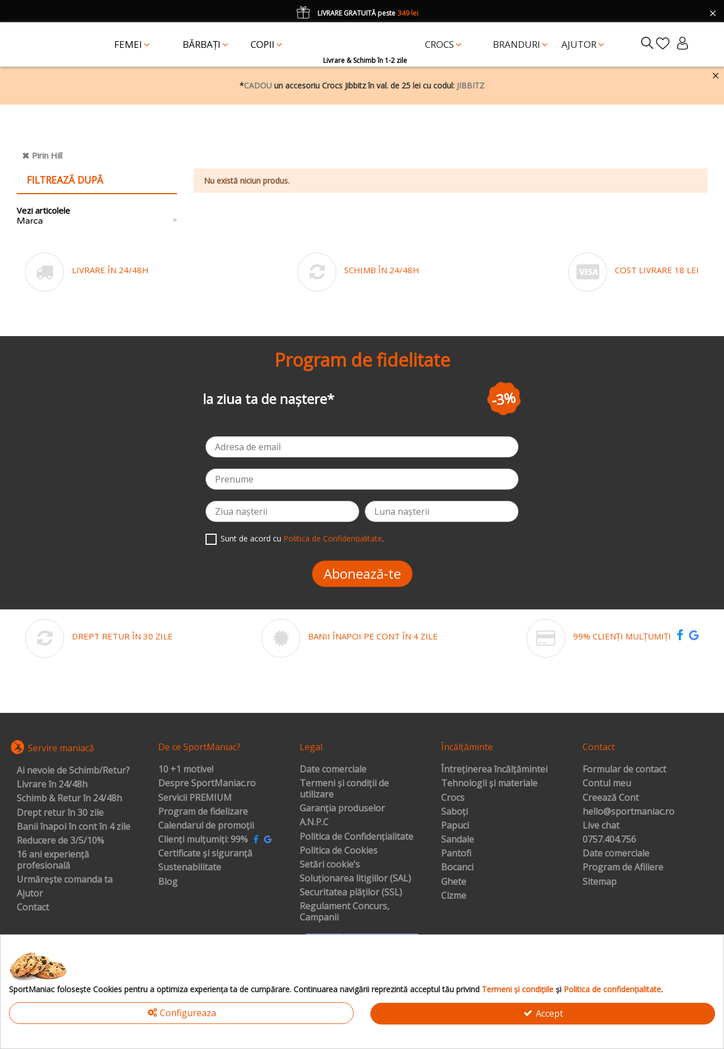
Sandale (457, 839)
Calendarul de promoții (206, 825)
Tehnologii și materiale (489, 783)
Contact (33, 907)
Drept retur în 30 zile (60, 813)
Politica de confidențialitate (612, 989)
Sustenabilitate (189, 867)
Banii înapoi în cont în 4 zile (73, 827)
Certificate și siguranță (205, 853)
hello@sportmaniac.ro (628, 811)
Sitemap (600, 882)
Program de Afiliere (623, 867)
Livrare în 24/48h (52, 784)
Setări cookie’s (330, 864)
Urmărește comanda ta (64, 879)
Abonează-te (362, 573)
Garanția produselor (342, 808)
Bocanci (457, 867)
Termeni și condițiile (518, 989)
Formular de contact (624, 769)
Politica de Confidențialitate (332, 538)
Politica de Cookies (339, 850)
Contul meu (607, 783)
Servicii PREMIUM (195, 798)
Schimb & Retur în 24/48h (69, 798)
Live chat (601, 825)
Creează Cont (611, 798)
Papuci (455, 825)
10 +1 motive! (185, 769)
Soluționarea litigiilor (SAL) (355, 878)
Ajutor (30, 893)
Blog (168, 882)
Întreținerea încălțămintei (494, 769)
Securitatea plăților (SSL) (351, 892)
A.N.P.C (314, 822)
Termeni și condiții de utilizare (344, 789)
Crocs (452, 798)
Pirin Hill (47, 155)
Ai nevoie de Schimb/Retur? (73, 770)
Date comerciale (333, 769)
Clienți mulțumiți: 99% (203, 839)
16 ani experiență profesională (53, 860)
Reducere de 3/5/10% (60, 840)
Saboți (454, 811)
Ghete (453, 882)
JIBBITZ (471, 85)
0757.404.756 (609, 839)
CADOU (258, 85)
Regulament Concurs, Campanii (344, 912)
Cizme (453, 896)
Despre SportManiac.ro (207, 783)
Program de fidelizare (203, 811)
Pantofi (456, 853)
